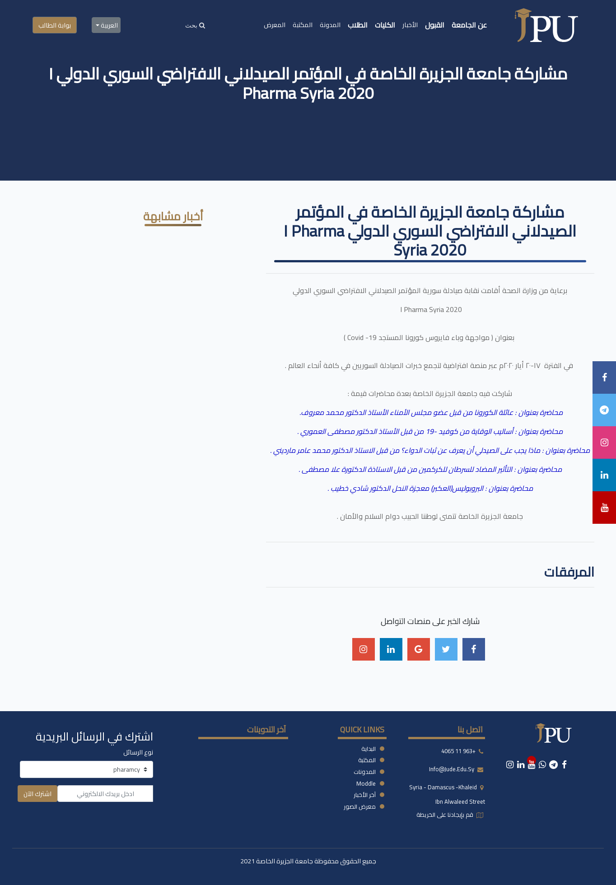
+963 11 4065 (458, 750)
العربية (108, 25)
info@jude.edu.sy (452, 769)
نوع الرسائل (138, 752)
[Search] (195, 25)
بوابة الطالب (54, 25)
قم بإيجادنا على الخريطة (445, 814)
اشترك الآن (37, 793)
